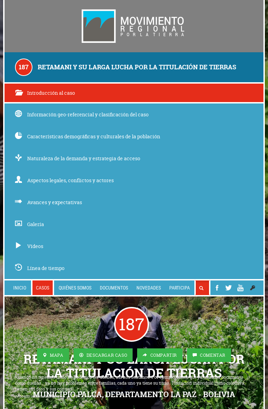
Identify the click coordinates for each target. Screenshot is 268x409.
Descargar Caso (103, 355)
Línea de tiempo (40, 268)
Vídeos (29, 246)
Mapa (53, 355)
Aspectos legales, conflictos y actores (64, 180)
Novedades (148, 287)
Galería (29, 224)
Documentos (114, 287)
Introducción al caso (45, 93)
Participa (179, 287)
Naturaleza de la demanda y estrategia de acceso (77, 158)
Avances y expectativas (48, 202)
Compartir (160, 355)
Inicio (19, 287)
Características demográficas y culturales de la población (87, 136)
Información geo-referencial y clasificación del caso (82, 114)
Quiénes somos (75, 287)
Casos (42, 287)
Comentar (209, 355)
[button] (252, 288)
